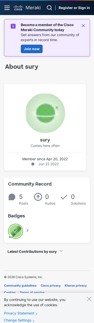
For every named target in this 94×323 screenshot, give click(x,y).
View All (28, 230)
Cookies (10, 292)
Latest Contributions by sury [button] (32, 251)
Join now (32, 49)
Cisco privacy (51, 285)
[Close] (88, 301)
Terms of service (32, 292)
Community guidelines (20, 285)
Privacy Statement (19, 316)
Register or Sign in (74, 8)
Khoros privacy (76, 285)
